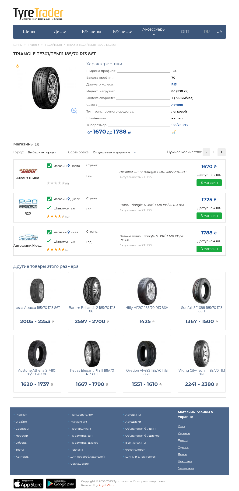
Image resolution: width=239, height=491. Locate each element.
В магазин (209, 182)
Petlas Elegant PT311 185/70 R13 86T (92, 372)
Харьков (184, 433)
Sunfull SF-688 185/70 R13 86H (201, 309)
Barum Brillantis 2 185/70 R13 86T (92, 309)
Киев (181, 426)
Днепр (182, 440)
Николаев (185, 461)
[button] (154, 32)
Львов (182, 454)
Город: (18, 152)
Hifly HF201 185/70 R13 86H (146, 308)
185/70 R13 (179, 125)
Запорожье (186, 468)
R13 (174, 84)
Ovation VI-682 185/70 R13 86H (147, 372)
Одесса (183, 447)
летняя (177, 104)
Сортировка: (78, 152)
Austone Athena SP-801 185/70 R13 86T (37, 372)
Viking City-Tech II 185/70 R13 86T (202, 372)
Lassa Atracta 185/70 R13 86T (37, 308)
